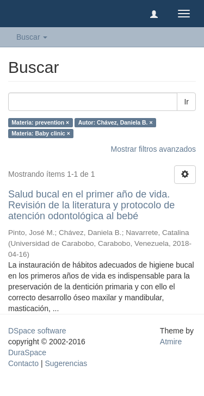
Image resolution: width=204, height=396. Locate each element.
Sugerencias (66, 363)
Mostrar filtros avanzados (153, 149)
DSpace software (37, 330)
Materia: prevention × (40, 122)
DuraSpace (27, 352)
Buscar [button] (31, 37)
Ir (186, 101)
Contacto (23, 363)
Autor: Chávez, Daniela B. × (115, 122)
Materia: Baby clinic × (40, 133)
